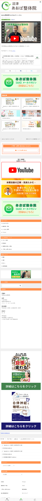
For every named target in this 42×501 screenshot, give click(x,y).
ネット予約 (7, 499)
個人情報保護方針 (4, 493)
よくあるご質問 (5, 229)
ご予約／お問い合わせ (7, 249)
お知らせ (12, 19)
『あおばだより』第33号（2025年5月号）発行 (12, 451)
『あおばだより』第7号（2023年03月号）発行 (10, 129)
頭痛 (3, 260)
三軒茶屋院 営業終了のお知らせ (9, 457)
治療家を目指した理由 (7, 246)
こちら (13, 50)
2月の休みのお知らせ (6, 118)
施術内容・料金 (5, 226)
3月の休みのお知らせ (27, 128)
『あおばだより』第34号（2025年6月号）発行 (12, 445)
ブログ (23, 485)
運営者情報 (24, 489)
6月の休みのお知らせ (7, 448)
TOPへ (35, 499)
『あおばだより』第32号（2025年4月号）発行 (10, 107)
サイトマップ (25, 493)
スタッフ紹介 (5, 240)
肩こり (3, 263)
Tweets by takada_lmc (5, 433)
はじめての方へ (5, 223)
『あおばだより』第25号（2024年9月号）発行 (31, 107)
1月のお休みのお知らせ (27, 118)
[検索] (12, 285)
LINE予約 (21, 499)
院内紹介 (4, 243)
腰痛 (3, 257)
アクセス (4, 232)
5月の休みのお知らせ (7, 454)
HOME (2, 481)
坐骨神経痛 (4, 266)
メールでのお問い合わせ (26, 150)
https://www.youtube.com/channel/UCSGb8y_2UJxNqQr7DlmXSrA (14, 58)
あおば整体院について (6, 19)
